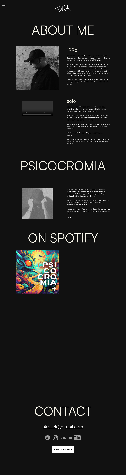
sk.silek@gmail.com (63, 426)
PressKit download (63, 449)
